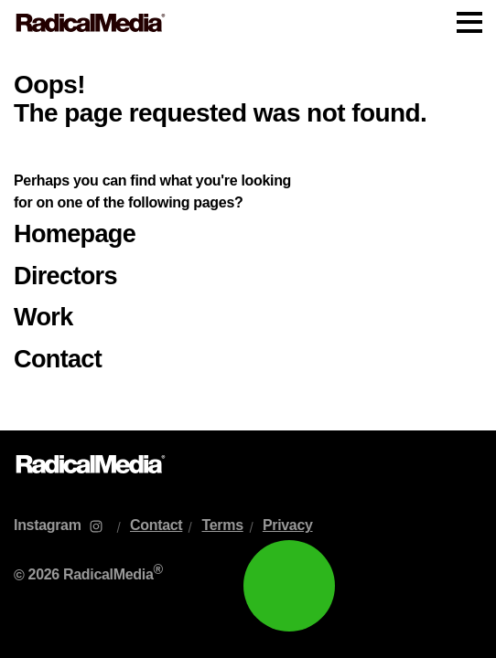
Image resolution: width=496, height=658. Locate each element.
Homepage (74, 233)
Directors (65, 275)
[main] (248, 238)
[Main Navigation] (248, 23)
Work (43, 316)
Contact (58, 359)
